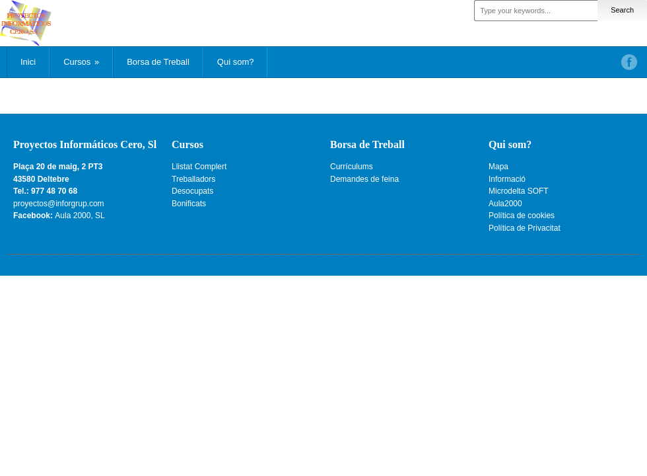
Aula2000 (505, 203)
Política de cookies (522, 215)
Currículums (351, 166)
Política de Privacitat (525, 228)
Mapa (498, 166)
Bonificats (189, 203)
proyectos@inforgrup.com (58, 203)
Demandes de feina (364, 179)
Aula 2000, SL (79, 215)
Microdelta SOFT (519, 191)
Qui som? (235, 62)
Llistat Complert (199, 166)
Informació (507, 179)
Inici (28, 62)
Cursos (81, 62)
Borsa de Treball (158, 62)
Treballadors (193, 179)
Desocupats (192, 191)
